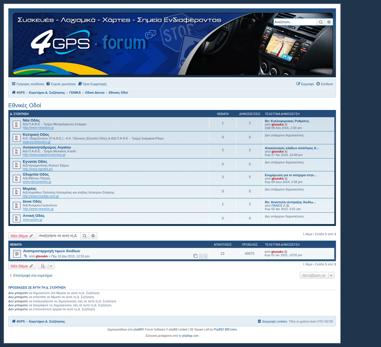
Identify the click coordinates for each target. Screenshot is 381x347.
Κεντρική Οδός (36, 134)
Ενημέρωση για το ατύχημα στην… (291, 175)
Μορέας (29, 188)
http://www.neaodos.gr (38, 127)
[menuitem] (61, 84)
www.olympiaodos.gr (37, 181)
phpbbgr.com (190, 335)
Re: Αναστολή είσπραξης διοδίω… (290, 202)
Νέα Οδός (31, 120)
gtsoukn (277, 124)
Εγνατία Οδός (35, 161)
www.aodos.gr (32, 219)
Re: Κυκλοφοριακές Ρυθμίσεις (287, 121)
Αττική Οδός (34, 215)
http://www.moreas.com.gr (41, 196)
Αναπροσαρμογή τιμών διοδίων (51, 251)
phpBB (137, 329)
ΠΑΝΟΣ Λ (278, 205)
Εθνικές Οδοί (24, 105)
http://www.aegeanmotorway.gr (44, 154)
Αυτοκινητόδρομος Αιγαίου (47, 147)
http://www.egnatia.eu (38, 169)
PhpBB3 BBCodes (225, 329)
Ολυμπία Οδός (36, 174)
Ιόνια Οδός (32, 201)
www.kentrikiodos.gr (37, 141)
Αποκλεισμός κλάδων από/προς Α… (292, 148)
